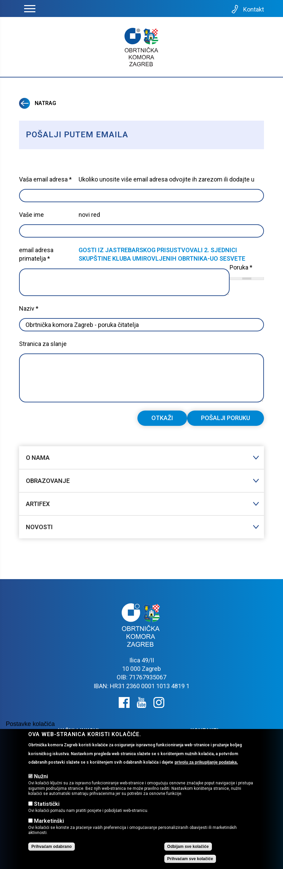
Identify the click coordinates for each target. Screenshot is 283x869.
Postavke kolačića (30, 723)
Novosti (39, 527)
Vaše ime (31, 214)
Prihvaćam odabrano (51, 846)
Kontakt (247, 9)
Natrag (37, 103)
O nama (38, 457)
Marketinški (49, 821)
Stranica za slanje (43, 343)
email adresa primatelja (36, 254)
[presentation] (70, 424)
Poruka (241, 267)
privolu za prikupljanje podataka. (206, 762)
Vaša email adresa (45, 179)
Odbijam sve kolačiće (188, 846)
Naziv (28, 308)
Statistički (47, 804)
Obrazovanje (48, 480)
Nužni (41, 776)
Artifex (38, 503)
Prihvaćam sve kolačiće (190, 858)
